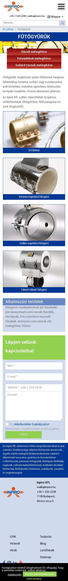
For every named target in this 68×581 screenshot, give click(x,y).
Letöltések (47, 550)
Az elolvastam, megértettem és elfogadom (32, 427)
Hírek (13, 550)
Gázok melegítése (34, 52)
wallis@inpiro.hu (36, 16)
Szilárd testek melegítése (34, 65)
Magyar (54, 16)
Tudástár (46, 536)
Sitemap (45, 557)
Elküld (24, 434)
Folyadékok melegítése (34, 58)
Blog (43, 543)
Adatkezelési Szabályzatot (31, 424)
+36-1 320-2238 (17, 16)
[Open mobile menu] (61, 7)
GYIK (13, 536)
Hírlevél (15, 543)
